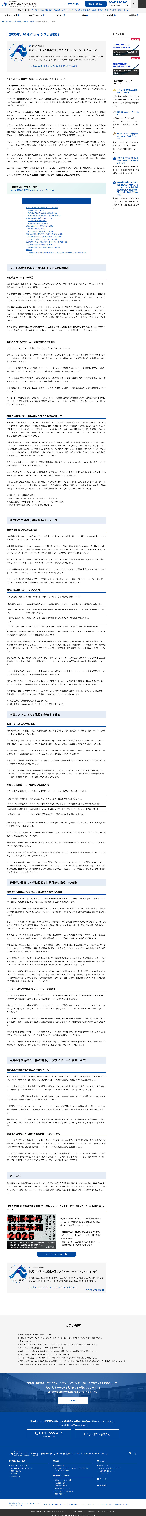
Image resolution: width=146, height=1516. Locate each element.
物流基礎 (14, 1474)
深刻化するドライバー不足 (36, 210)
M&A (42, 10)
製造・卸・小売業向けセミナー (109, 1468)
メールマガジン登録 (104, 1504)
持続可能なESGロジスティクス (21, 1468)
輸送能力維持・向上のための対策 (38, 223)
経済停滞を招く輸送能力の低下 (37, 221)
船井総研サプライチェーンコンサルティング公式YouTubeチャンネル (72, 1469)
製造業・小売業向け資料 (63, 1480)
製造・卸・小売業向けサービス (55, 1504)
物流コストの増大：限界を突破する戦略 (40, 226)
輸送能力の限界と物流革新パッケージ (39, 218)
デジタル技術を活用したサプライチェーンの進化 (42, 239)
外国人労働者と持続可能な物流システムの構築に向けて (44, 215)
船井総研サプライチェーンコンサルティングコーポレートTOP (25, 1504)
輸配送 (100, 10)
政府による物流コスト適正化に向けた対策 (40, 231)
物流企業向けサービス (77, 1504)
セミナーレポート (105, 1474)
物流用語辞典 (15, 1476)
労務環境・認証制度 (82, 10)
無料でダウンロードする (55, 1254)
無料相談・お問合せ (99, 1434)
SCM (36, 10)
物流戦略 (57, 10)
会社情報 (91, 1504)
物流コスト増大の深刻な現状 (36, 229)
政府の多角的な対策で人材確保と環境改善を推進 (42, 213)
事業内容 (103, 1485)
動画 (57, 1461)
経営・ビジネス (67, 10)
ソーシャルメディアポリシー (77, 1511)
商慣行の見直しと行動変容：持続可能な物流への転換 (44, 234)
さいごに (29, 250)
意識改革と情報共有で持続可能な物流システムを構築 (44, 247)
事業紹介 (74, 1401)
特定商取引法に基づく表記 (96, 1511)
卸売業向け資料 (60, 1483)
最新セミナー (103, 1465)
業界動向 (48, 10)
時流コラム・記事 (11, 21)
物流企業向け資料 (61, 1485)
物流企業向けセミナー (106, 1471)
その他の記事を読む (95, 1290)
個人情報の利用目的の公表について (55, 1511)
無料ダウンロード (62, 1476)
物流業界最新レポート (62, 1488)
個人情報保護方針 (36, 1511)
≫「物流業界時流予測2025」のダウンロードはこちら (32, 190)
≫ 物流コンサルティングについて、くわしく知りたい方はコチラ (53, 66)
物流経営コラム (16, 1471)
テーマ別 (103, 1479)
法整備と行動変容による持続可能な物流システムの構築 (44, 236)
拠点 (106, 10)
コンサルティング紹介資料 (64, 1491)
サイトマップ (111, 1511)
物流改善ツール (60, 1494)
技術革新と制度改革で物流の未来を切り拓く (41, 244)
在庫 (119, 10)
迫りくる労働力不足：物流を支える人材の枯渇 (42, 208)
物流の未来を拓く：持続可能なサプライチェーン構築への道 (46, 242)
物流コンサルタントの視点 (26, 21)
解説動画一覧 (59, 1465)
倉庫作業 (113, 10)
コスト (94, 10)
